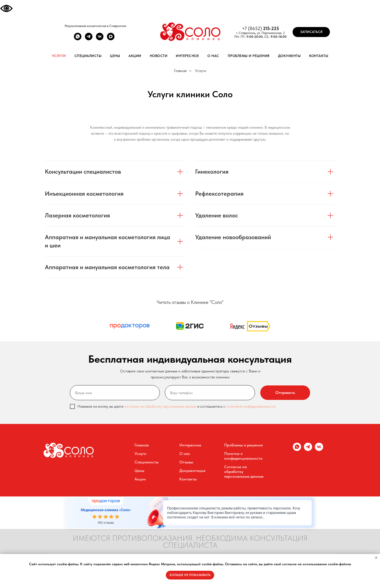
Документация (192, 470)
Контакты (318, 56)
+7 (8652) (252, 28)
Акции (135, 56)
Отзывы (186, 462)
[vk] (99, 39)
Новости (159, 56)
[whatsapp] (77, 39)
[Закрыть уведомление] (376, 557)
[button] (311, 32)
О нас (213, 56)
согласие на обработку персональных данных (160, 406)
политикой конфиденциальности (250, 406)
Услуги (59, 56)
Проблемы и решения (249, 56)
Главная (180, 70)
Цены (115, 56)
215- (267, 28)
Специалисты (88, 56)
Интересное (187, 56)
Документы (289, 56)
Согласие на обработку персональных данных (244, 471)
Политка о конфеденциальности (243, 456)
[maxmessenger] (110, 39)
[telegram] (88, 39)
